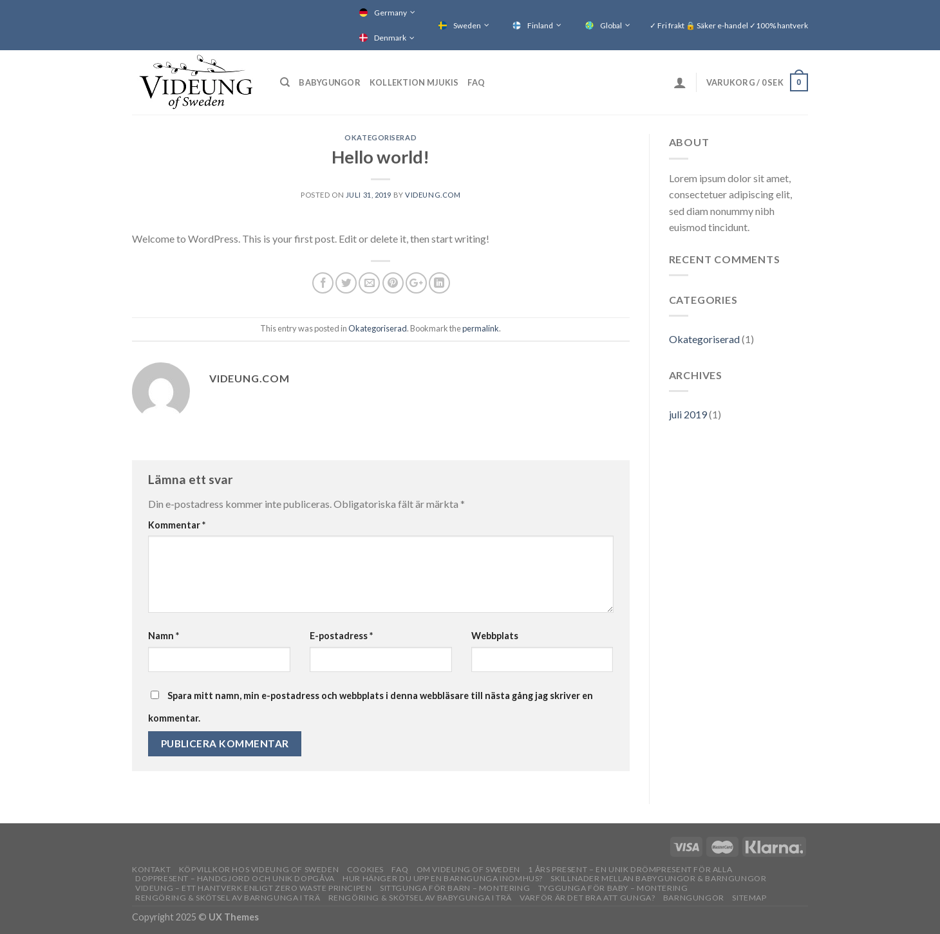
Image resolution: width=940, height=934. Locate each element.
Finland (540, 25)
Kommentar (176, 524)
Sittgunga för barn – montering (455, 888)
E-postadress (341, 635)
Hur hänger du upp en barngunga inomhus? (443, 878)
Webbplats (494, 635)
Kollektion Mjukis (414, 82)
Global (611, 25)
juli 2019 (688, 414)
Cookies (365, 869)
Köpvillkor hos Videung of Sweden (259, 869)
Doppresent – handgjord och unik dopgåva (235, 878)
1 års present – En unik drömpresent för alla (630, 869)
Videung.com (432, 195)
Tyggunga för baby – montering (613, 888)
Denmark (390, 37)
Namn (163, 635)
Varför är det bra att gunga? (587, 897)
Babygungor (330, 82)
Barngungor (693, 897)
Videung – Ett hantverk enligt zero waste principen (253, 888)
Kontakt (151, 869)
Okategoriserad (380, 137)
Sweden (467, 25)
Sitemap (749, 897)
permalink (480, 328)
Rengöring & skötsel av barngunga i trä (227, 897)
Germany (390, 12)
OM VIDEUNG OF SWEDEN (468, 869)
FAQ (476, 82)
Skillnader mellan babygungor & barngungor (658, 878)
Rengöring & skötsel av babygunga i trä (420, 897)
